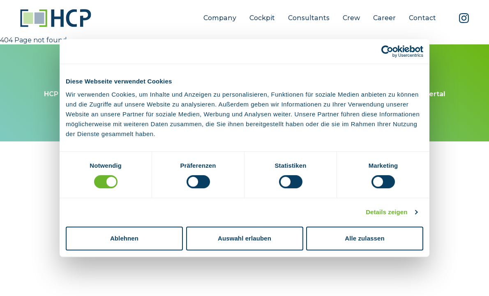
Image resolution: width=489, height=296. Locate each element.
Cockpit (262, 18)
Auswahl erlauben (244, 238)
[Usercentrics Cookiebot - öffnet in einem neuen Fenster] (387, 51)
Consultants (309, 18)
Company (219, 18)
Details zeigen (386, 211)
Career (384, 18)
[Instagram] (464, 18)
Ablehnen (124, 238)
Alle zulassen (364, 238)
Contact (422, 18)
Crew (351, 18)
